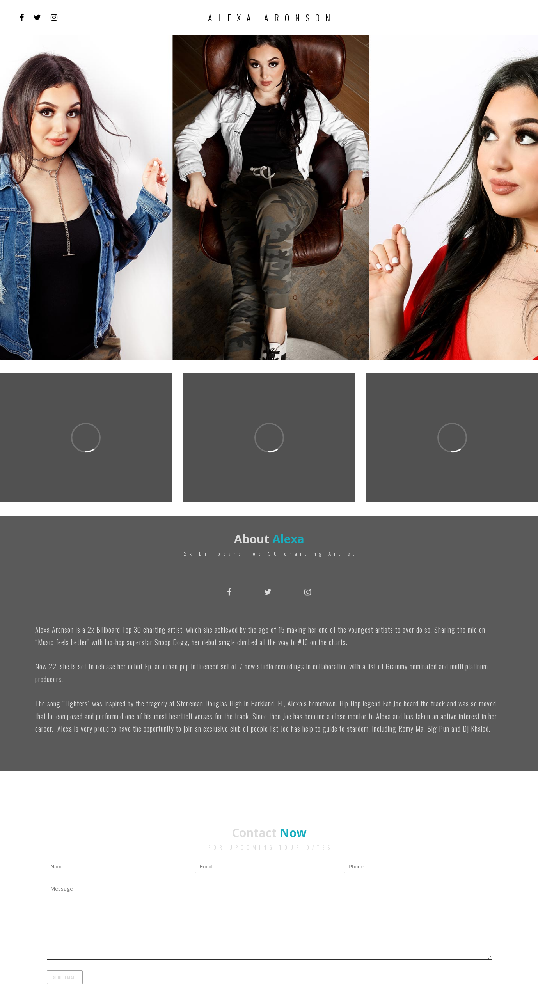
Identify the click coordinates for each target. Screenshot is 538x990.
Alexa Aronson (272, 17)
